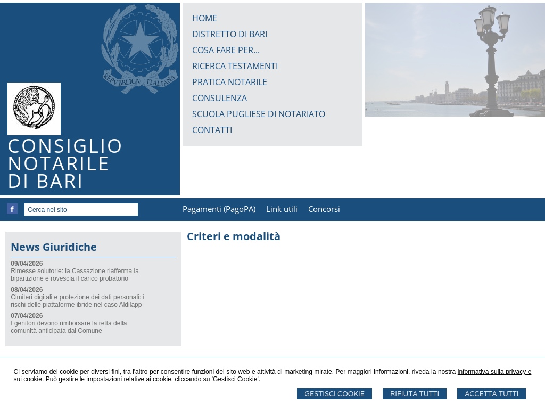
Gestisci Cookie (334, 393)
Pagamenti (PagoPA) (219, 208)
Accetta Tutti (491, 393)
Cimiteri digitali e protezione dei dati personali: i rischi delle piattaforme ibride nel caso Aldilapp (77, 300)
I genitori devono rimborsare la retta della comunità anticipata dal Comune (69, 326)
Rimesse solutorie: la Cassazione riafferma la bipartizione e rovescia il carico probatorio (75, 274)
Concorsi (324, 208)
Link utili (282, 208)
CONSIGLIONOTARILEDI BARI (65, 163)
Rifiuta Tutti (414, 393)
